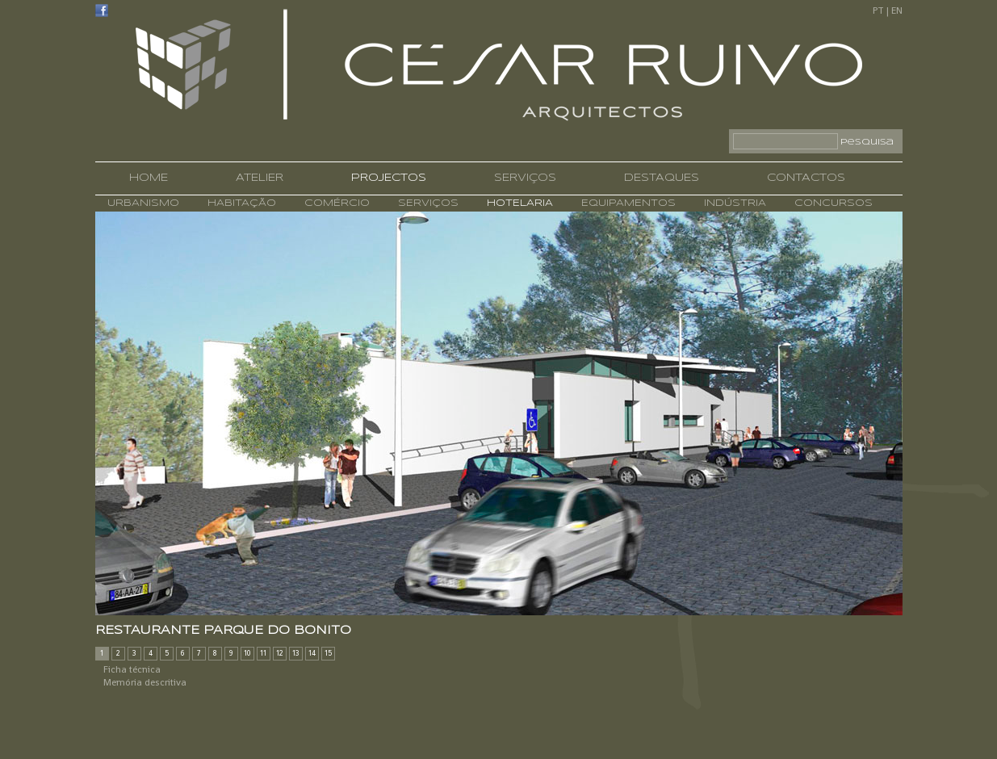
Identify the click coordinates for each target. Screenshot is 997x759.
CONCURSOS (831, 203)
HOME (148, 178)
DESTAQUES (661, 178)
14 (312, 653)
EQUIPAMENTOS (626, 203)
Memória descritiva (144, 682)
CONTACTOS (806, 178)
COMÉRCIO (335, 203)
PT (878, 10)
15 (328, 653)
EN (897, 10)
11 (263, 653)
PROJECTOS (388, 178)
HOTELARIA (518, 203)
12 (279, 653)
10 (247, 653)
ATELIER (259, 178)
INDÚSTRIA (733, 203)
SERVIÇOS (525, 178)
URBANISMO (143, 203)
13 (296, 653)
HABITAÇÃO (239, 203)
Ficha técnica (132, 669)
